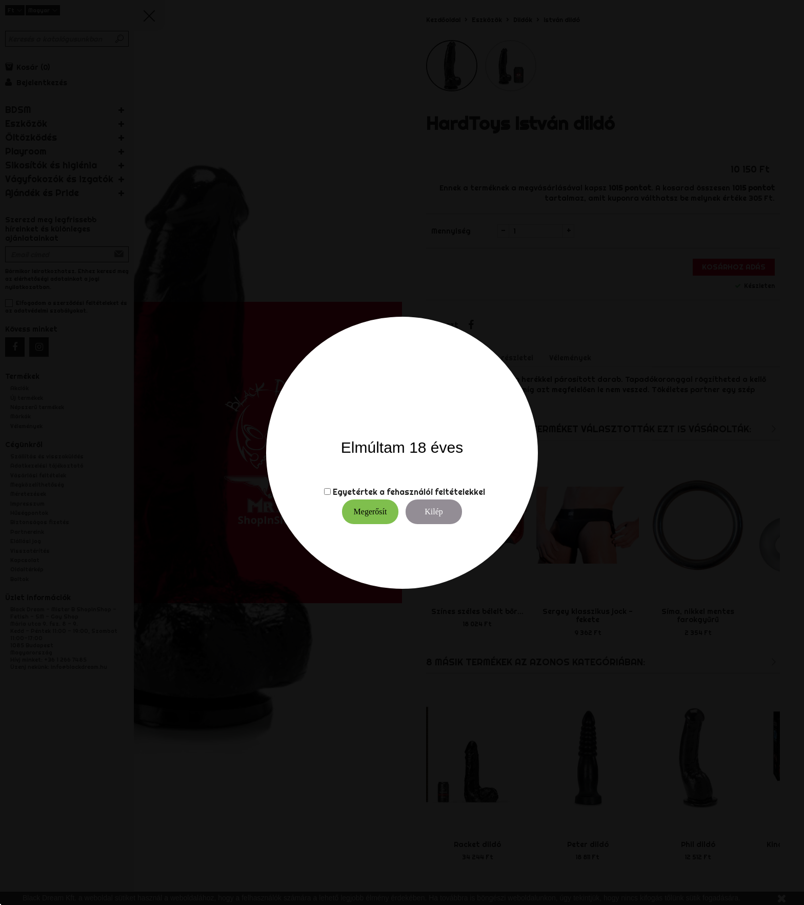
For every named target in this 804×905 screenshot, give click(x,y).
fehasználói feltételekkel (436, 492)
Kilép (434, 511)
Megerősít (370, 511)
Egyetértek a (359, 492)
